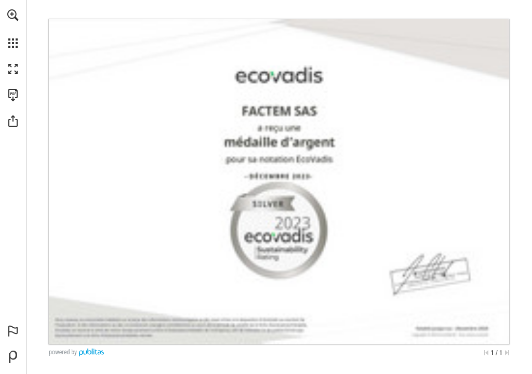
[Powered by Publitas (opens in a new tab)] (13, 357)
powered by (63, 352)
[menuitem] (13, 28)
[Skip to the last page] (507, 352)
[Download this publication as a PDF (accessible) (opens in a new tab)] (13, 95)
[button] (13, 15)
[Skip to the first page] (486, 352)
